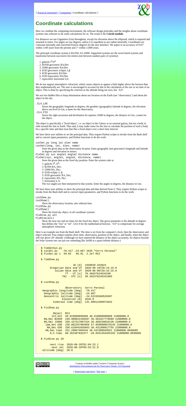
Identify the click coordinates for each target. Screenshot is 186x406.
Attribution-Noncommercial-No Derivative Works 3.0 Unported (100, 395)
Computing (65, 12)
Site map (101, 401)
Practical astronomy (47, 12)
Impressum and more (85, 401)
